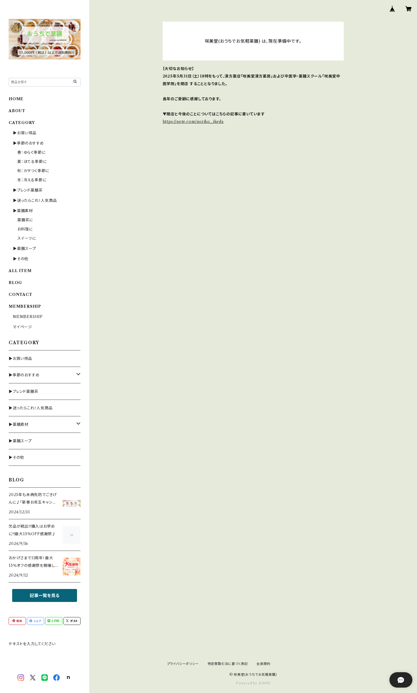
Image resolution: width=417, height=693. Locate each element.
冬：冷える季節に (31, 180)
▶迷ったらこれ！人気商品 (35, 200)
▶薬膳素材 (23, 210)
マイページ (22, 326)
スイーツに (26, 238)
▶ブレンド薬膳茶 (27, 190)
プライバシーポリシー (183, 664)
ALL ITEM (20, 270)
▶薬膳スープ (24, 248)
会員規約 (263, 664)
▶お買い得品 (24, 132)
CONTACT (20, 294)
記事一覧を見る (44, 595)
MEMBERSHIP (28, 316)
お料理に (25, 229)
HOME (16, 98)
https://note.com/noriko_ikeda (193, 121)
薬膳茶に (25, 219)
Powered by (253, 683)
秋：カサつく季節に (33, 170)
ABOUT (17, 110)
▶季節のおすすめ (28, 143)
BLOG (15, 282)
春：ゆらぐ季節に (31, 152)
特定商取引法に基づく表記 (228, 664)
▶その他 (20, 258)
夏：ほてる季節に (31, 161)
